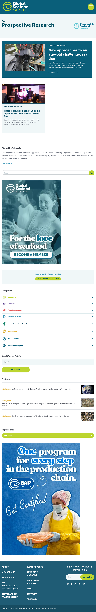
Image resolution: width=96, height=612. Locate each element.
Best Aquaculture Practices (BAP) (10, 585)
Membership (8, 572)
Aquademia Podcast (33, 582)
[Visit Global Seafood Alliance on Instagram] (68, 583)
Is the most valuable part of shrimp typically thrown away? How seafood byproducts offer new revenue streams (38, 404)
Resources (8, 577)
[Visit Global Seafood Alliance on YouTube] (83, 583)
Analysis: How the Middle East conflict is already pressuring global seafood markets (41, 389)
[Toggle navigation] (91, 6)
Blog (29, 589)
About (5, 567)
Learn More (7, 163)
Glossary (32, 599)
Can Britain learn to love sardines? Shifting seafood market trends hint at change (40, 416)
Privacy (44, 608)
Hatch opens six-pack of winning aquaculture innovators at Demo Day (22, 113)
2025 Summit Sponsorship (48, 278)
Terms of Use (52, 608)
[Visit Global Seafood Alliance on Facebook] (71, 583)
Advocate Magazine (32, 573)
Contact (32, 594)
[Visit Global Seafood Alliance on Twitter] (75, 583)
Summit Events (35, 567)
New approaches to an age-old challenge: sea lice (68, 54)
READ (53, 72)
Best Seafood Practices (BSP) (10, 595)
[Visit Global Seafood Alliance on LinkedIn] (79, 583)
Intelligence (6, 389)
